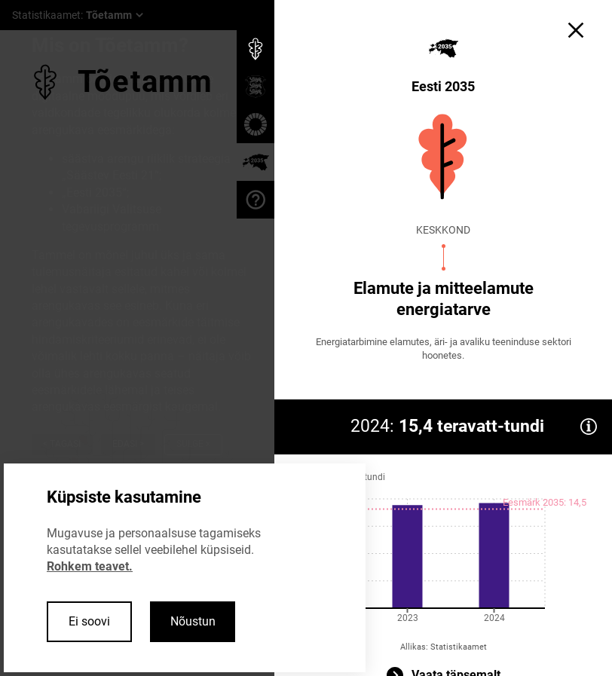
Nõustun (193, 621)
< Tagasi (62, 444)
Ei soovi (89, 621)
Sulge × (193, 444)
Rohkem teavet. (90, 566)
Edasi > (128, 444)
